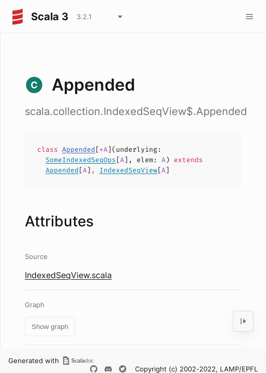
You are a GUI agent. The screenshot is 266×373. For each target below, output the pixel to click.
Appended (78, 149)
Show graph (50, 327)
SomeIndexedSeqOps (81, 159)
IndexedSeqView (128, 170)
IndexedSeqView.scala (68, 275)
